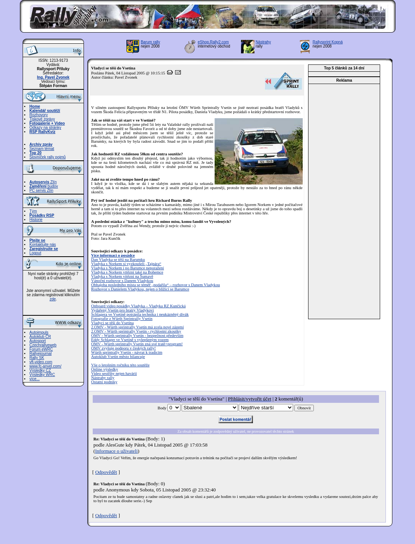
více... (35, 379)
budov (44, 186)
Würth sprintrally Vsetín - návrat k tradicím (126, 352)
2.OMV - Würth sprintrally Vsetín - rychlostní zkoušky (136, 331)
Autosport (38, 341)
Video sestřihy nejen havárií (114, 373)
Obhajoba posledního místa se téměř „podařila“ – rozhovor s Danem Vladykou (155, 285)
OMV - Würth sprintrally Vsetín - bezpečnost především (137, 335)
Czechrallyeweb (43, 345)
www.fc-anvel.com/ (45, 366)
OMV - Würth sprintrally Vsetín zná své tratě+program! (137, 344)
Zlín (43, 182)
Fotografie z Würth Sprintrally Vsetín (122, 319)
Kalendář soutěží (45, 111)
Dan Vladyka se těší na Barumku (118, 259)
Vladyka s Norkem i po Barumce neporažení (127, 268)
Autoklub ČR (40, 337)
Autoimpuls (39, 332)
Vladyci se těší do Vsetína (112, 323)
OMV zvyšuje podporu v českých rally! (123, 348)
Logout (35, 253)
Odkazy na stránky (45, 127)
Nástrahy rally (103, 378)
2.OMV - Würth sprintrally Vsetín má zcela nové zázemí (137, 327)
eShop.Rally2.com (213, 42)
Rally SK (37, 358)
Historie (36, 220)
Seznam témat (42, 149)
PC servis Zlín (41, 190)
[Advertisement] (344, 201)
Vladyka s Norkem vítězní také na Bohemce (127, 272)
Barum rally (150, 42)
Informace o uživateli (116, 451)
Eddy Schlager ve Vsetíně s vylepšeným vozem (130, 340)
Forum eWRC (41, 349)
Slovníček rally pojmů (48, 157)
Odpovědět (106, 472)
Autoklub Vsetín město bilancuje (118, 356)
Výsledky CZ (40, 370)
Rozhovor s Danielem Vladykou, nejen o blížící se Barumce (140, 289)
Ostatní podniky (104, 382)
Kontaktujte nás (43, 244)
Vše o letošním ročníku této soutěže (120, 365)
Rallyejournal (41, 353)
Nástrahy (263, 42)
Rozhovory (39, 115)
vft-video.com (41, 362)
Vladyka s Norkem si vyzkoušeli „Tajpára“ (126, 264)
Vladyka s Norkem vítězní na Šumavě (122, 276)
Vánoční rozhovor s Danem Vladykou (122, 281)
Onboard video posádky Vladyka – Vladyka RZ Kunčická (138, 306)
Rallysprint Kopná (328, 42)
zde (52, 299)
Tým (33, 211)
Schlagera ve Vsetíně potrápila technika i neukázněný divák (140, 314)
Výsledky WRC (42, 375)
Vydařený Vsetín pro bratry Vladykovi (122, 310)
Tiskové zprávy (42, 119)
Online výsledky (104, 369)
